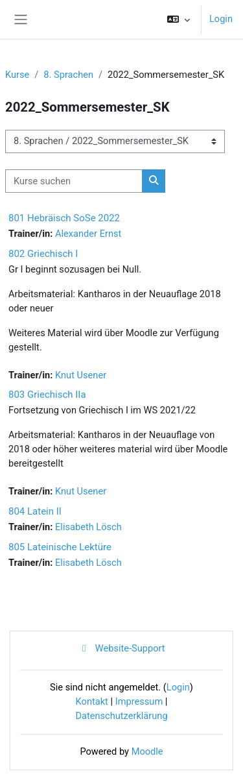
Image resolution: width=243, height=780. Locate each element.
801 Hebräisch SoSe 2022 (64, 218)
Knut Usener (80, 375)
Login (221, 19)
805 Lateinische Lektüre (59, 547)
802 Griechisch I (43, 254)
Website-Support (121, 648)
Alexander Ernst (88, 233)
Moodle (147, 751)
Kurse (17, 74)
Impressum (139, 701)
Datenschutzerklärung (121, 716)
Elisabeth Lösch (88, 527)
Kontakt (92, 701)
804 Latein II (35, 511)
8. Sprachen (68, 74)
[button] (178, 19)
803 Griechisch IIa (47, 394)
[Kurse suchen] (74, 181)
